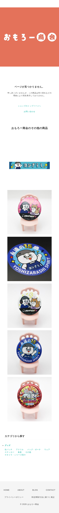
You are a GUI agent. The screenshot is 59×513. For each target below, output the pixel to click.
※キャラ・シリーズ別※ (15, 455)
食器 (20, 452)
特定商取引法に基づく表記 (43, 497)
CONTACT (50, 490)
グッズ (7, 445)
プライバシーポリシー (14, 497)
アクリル (20, 449)
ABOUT (21, 490)
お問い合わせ (29, 112)
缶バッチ (8, 449)
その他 (28, 452)
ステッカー (9, 452)
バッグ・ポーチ (34, 449)
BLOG (35, 490)
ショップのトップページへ (29, 106)
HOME (7, 490)
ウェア (47, 449)
